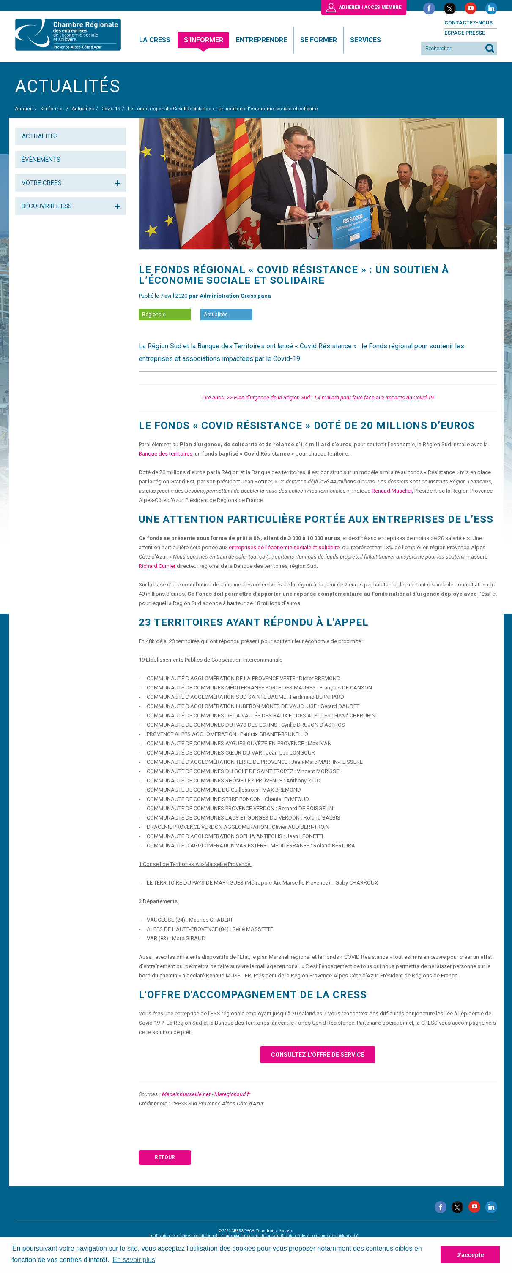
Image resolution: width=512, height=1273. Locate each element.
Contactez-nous (468, 23)
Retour (165, 1157)
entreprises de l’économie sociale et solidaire (284, 547)
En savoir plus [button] (133, 1259)
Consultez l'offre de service (317, 1054)
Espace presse (464, 33)
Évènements (41, 159)
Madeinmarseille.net (186, 1094)
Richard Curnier (157, 566)
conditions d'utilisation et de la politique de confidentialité (307, 1236)
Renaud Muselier (392, 491)
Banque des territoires (165, 454)
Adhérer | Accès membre (370, 7)
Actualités (40, 136)
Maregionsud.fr (232, 1094)
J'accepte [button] (470, 1254)
